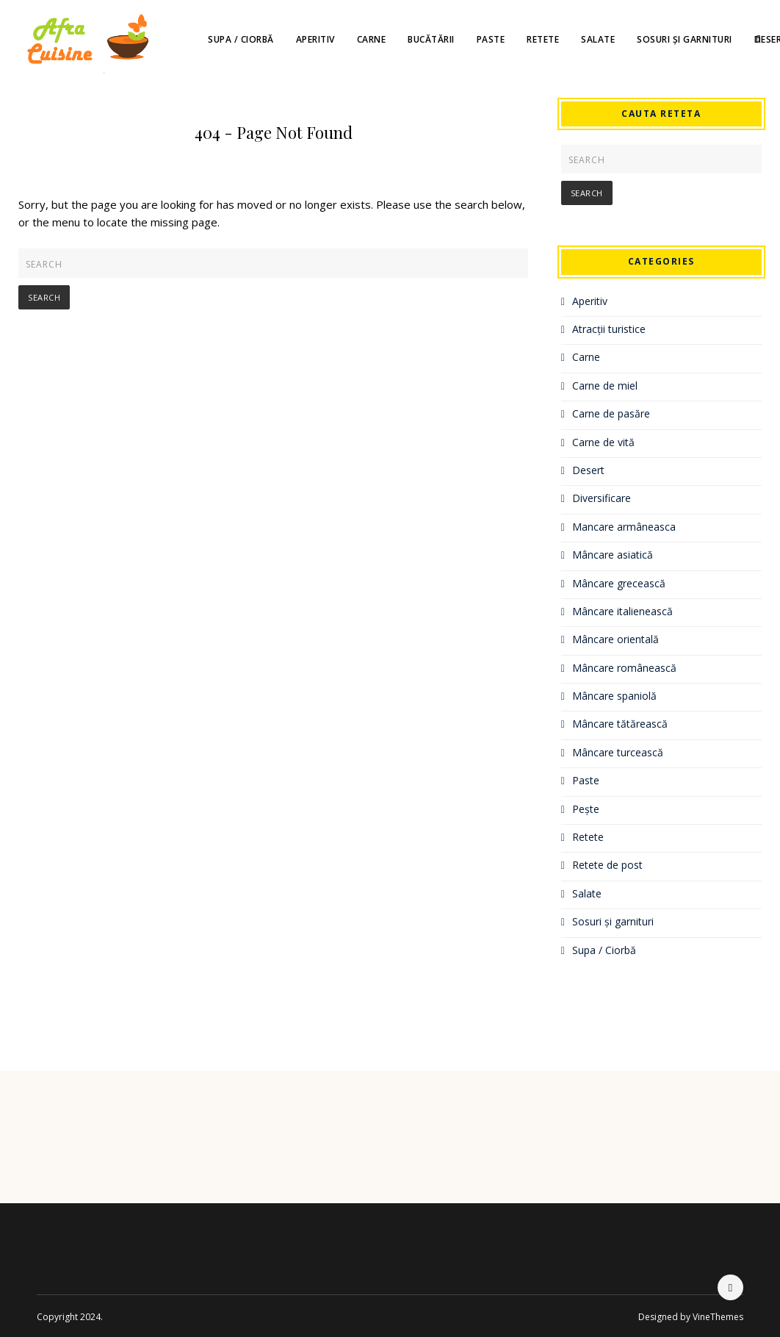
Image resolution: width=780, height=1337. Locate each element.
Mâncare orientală (615, 639)
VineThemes (718, 1317)
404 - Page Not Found (274, 132)
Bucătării (431, 39)
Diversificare (601, 498)
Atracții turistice (609, 329)
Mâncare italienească (622, 611)
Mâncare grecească (618, 583)
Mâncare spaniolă (614, 696)
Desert (588, 470)
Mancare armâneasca (624, 527)
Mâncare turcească (617, 752)
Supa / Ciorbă (241, 39)
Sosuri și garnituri (684, 39)
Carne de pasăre (611, 413)
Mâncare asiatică (612, 555)
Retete (543, 39)
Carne (371, 39)
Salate (598, 39)
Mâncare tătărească (620, 724)
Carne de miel (605, 386)
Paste (491, 39)
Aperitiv (315, 39)
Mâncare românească (624, 668)
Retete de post (607, 865)
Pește (585, 809)
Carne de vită (603, 442)
